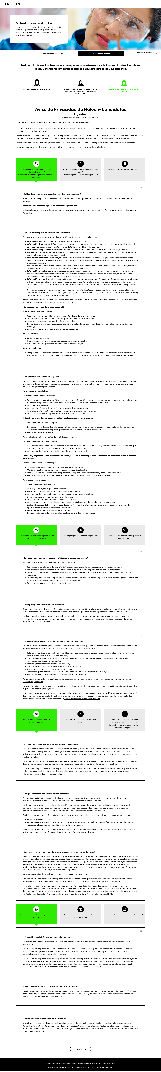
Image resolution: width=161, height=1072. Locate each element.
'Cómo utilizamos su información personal (82, 700)
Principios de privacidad (54, 54)
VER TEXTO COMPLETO (80, 1050)
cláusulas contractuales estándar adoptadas (45, 889)
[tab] (36, 170)
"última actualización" (42, 1029)
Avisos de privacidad (101, 54)
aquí (121, 882)
